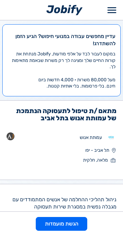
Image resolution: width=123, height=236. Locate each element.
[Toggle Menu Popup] (111, 10)
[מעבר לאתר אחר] (111, 137)
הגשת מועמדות (61, 224)
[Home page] (64, 9)
